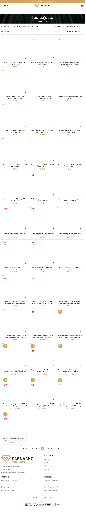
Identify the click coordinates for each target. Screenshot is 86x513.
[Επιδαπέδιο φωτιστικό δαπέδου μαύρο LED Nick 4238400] (42, 185)
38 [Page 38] (48, 448)
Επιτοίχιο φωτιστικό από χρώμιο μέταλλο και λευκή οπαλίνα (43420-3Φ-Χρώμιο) (69, 337)
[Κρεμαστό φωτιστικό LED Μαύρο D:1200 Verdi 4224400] (15, 150)
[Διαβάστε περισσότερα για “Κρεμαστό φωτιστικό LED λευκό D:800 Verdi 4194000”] (53, 58)
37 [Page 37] (45, 448)
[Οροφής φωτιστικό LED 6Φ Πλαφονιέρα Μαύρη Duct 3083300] (69, 116)
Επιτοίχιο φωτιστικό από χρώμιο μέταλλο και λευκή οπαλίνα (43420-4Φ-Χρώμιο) (15, 371)
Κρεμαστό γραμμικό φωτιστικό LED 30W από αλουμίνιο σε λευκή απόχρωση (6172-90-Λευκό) (15, 406)
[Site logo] (42, 6)
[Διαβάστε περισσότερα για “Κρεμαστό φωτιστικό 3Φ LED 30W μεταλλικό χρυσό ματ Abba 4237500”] (53, 297)
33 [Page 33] (33, 448)
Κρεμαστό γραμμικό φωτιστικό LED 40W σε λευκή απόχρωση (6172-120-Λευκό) (42, 406)
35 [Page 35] (39, 448)
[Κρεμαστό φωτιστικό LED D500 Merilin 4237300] (69, 253)
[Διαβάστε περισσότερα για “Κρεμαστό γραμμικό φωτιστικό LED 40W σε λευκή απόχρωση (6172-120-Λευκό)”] (53, 399)
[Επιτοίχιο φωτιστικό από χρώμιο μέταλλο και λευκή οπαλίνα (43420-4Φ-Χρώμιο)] (15, 355)
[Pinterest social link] (44, 501)
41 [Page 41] (58, 448)
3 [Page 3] (26, 448)
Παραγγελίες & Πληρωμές (9, 480)
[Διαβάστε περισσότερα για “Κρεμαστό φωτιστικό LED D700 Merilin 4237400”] (53, 263)
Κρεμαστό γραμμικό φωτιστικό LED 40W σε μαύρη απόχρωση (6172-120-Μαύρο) (15, 440)
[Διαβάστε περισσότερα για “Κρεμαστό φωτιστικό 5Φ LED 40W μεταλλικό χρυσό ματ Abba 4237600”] (25, 297)
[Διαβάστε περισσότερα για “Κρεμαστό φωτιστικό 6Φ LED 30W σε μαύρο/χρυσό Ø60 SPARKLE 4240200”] (53, 331)
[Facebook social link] (40, 501)
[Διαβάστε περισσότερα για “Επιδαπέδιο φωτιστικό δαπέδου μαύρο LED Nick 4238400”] (53, 194)
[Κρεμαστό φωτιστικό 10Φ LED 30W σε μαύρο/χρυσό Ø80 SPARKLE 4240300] (15, 321)
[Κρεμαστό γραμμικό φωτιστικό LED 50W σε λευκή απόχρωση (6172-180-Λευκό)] (69, 389)
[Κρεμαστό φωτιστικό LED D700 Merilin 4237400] (42, 253)
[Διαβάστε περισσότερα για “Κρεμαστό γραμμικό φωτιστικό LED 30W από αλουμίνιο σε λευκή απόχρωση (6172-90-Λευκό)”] (25, 399)
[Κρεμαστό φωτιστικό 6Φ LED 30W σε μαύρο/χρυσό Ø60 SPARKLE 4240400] (69, 287)
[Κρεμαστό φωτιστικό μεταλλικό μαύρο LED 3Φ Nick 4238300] (69, 185)
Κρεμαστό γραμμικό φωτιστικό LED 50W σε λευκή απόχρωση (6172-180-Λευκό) (69, 406)
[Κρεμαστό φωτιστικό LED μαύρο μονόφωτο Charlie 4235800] (15, 82)
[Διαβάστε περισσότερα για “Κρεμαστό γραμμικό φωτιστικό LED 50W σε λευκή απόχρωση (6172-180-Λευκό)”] (80, 399)
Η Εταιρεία (47, 459)
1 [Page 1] (20, 448)
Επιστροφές (5, 487)
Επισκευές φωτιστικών (51, 484)
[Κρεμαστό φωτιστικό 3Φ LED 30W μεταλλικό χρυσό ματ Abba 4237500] (42, 287)
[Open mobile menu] (4, 6)
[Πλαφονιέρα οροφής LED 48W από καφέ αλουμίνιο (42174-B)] (42, 355)
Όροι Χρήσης (48, 463)
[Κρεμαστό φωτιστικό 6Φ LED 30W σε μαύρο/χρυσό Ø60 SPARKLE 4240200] (42, 321)
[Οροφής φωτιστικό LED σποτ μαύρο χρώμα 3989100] (15, 116)
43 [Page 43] (64, 448)
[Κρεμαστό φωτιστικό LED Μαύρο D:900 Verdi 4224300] (42, 150)
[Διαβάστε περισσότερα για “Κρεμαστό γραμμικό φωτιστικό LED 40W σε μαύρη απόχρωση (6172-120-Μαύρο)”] (25, 434)
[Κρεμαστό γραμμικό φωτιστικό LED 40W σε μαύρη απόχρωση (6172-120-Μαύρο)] (15, 424)
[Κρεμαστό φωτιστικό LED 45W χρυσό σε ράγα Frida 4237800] (69, 219)
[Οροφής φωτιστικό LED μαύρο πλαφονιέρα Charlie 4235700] (42, 82)
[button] (3, 36)
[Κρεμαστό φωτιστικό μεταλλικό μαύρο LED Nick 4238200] (15, 219)
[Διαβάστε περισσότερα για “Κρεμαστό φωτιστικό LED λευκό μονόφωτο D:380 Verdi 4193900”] (80, 58)
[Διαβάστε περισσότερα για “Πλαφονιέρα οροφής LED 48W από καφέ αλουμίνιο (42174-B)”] (53, 365)
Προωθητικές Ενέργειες (8, 490)
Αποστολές (4, 484)
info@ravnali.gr (21, 472)
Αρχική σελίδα (5, 26)
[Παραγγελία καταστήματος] (74, 31)
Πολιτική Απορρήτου (50, 466)
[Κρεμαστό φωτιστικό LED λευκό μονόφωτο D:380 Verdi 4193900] (69, 48)
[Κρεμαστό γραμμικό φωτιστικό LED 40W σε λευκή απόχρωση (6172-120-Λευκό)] (42, 389)
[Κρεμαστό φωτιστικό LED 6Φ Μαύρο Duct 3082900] (69, 82)
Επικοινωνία (47, 469)
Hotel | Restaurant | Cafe (51, 487)
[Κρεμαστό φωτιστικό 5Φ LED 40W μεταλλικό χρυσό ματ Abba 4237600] (15, 287)
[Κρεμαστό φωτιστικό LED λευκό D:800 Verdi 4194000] (42, 48)
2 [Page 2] (23, 448)
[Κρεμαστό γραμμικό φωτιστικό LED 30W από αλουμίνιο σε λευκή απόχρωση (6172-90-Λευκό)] (15, 389)
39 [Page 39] (52, 448)
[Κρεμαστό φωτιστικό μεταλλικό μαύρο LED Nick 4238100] (42, 219)
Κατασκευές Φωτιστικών (51, 480)
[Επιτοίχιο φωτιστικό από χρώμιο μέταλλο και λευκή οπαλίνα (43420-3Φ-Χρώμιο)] (69, 321)
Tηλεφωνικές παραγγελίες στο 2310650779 (42, 1)
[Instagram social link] (42, 501)
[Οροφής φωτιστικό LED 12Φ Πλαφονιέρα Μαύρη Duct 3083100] (42, 116)
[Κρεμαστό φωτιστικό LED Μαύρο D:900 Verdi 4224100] (15, 185)
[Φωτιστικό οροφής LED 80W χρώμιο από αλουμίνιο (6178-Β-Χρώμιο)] (69, 355)
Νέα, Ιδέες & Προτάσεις (51, 490)
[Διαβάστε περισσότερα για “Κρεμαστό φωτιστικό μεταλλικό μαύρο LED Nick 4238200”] (25, 229)
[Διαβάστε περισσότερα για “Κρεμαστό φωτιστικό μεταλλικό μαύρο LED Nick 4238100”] (53, 229)
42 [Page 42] (61, 448)
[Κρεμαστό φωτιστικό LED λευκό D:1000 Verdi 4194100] (15, 48)
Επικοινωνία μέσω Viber (8, 472)
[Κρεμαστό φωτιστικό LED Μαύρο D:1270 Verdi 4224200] (69, 150)
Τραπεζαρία (26, 26)
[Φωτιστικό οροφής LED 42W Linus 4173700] (15, 253)
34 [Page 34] (36, 448)
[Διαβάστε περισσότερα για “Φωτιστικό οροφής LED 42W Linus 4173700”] (25, 263)
